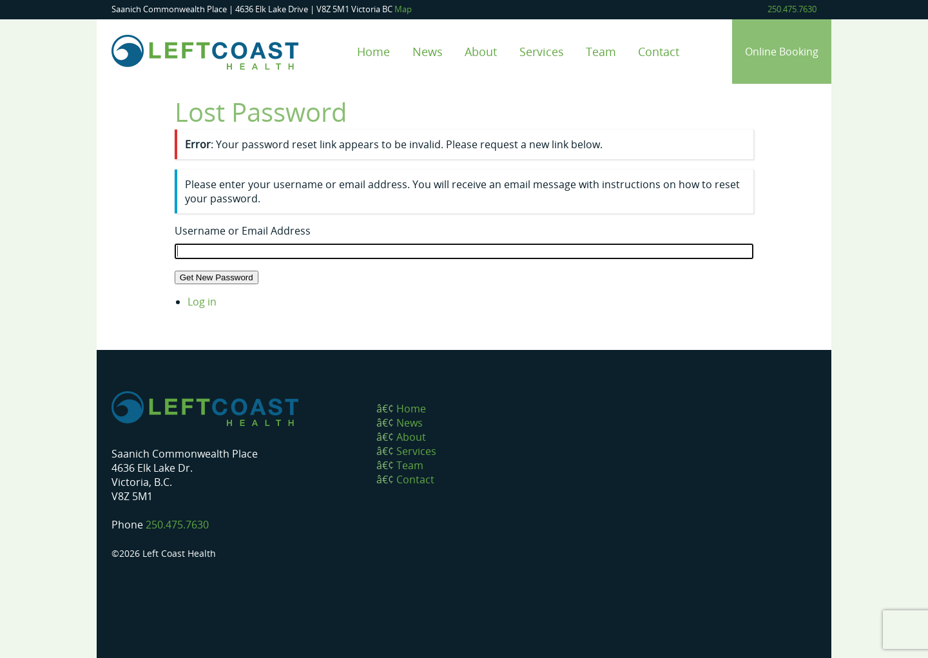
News (427, 51)
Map (403, 9)
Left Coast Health (204, 52)
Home (373, 51)
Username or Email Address (243, 231)
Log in (202, 302)
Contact (658, 51)
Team (601, 51)
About (481, 51)
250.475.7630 (792, 9)
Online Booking (781, 51)
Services (541, 51)
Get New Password (216, 277)
